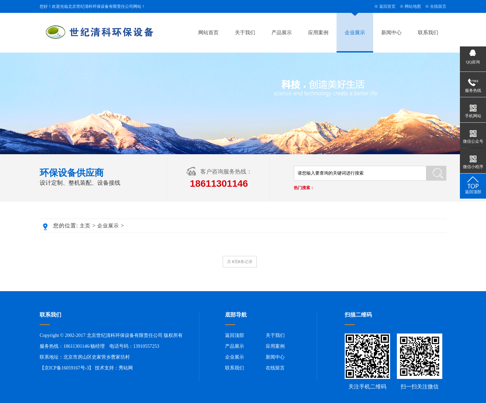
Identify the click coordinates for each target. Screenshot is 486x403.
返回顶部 (234, 335)
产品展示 (281, 32)
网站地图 (413, 6)
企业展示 (355, 32)
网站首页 (208, 32)
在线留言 (438, 6)
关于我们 (245, 32)
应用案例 (318, 32)
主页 (85, 225)
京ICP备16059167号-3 (66, 367)
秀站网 (126, 367)
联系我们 (428, 32)
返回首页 (387, 6)
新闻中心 (391, 32)
